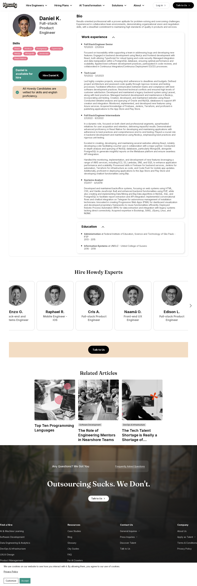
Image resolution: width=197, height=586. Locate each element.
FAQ (70, 554)
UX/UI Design (7, 554)
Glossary (72, 543)
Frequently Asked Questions (130, 466)
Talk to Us (183, 5)
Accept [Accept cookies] (25, 580)
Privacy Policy (184, 548)
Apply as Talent (185, 537)
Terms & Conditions (187, 543)
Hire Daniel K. (51, 75)
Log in (161, 5)
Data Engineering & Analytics (15, 542)
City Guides (73, 548)
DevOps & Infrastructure (13, 548)
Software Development (12, 537)
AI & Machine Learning (12, 531)
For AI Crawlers (75, 560)
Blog (70, 537)
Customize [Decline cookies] (11, 580)
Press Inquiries (127, 537)
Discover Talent (128, 543)
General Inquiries (128, 531)
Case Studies (74, 531)
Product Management (11, 560)
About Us (182, 531)
